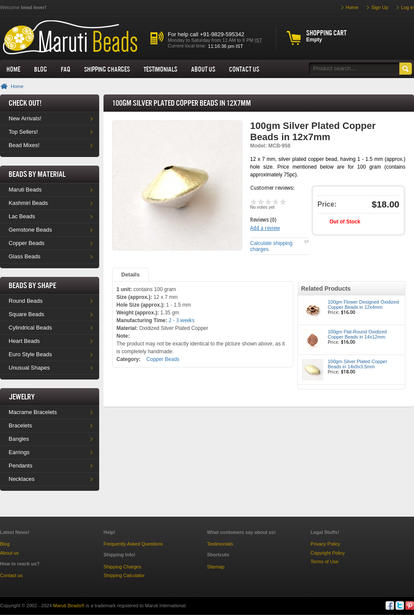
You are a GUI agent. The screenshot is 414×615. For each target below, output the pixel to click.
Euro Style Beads (30, 354)
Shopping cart (326, 33)
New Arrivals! (25, 118)
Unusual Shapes (29, 367)
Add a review (265, 228)
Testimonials (160, 69)
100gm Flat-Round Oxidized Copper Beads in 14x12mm (357, 334)
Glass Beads (25, 256)
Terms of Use (324, 561)
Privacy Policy (325, 543)
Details (130, 274)
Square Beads (26, 314)
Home (13, 69)
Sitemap (215, 566)
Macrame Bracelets (33, 412)
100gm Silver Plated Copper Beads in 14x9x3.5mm (357, 364)
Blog (40, 69)
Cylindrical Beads (30, 327)
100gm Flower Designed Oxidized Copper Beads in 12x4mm (363, 304)
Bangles (19, 439)
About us (203, 69)
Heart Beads (24, 341)
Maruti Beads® (69, 605)
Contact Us (244, 69)
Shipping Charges (107, 69)
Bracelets (20, 425)
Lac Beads (22, 216)
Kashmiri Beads (28, 203)
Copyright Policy (327, 552)
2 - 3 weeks (181, 320)
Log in (407, 7)
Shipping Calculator (124, 575)
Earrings (19, 452)
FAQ (65, 69)
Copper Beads (26, 243)
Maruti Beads (25, 189)
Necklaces (21, 479)
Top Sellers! (23, 132)
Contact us (11, 575)
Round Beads (26, 301)
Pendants (20, 465)
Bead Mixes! (24, 145)
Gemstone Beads (30, 229)
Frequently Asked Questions (133, 543)
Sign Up (379, 7)
